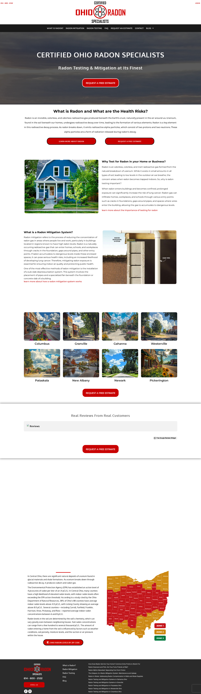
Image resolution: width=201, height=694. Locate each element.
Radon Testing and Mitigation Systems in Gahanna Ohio (107, 660)
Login (197, 3)
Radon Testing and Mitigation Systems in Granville (105, 663)
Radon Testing (69, 653)
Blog (64, 661)
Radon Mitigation (70, 650)
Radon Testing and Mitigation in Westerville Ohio (105, 669)
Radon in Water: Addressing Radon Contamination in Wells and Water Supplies (115, 657)
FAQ (64, 657)
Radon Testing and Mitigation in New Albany (103, 678)
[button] (42, 326)
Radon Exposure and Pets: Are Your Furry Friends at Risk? (108, 648)
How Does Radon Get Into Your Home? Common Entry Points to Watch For (114, 644)
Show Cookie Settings (100, 692)
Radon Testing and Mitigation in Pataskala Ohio (104, 666)
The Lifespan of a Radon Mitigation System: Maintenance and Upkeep (112, 654)
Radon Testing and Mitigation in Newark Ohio (104, 675)
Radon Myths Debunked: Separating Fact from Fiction (106, 651)
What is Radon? (69, 646)
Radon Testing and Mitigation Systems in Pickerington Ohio (108, 681)
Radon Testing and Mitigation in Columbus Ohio (105, 672)
